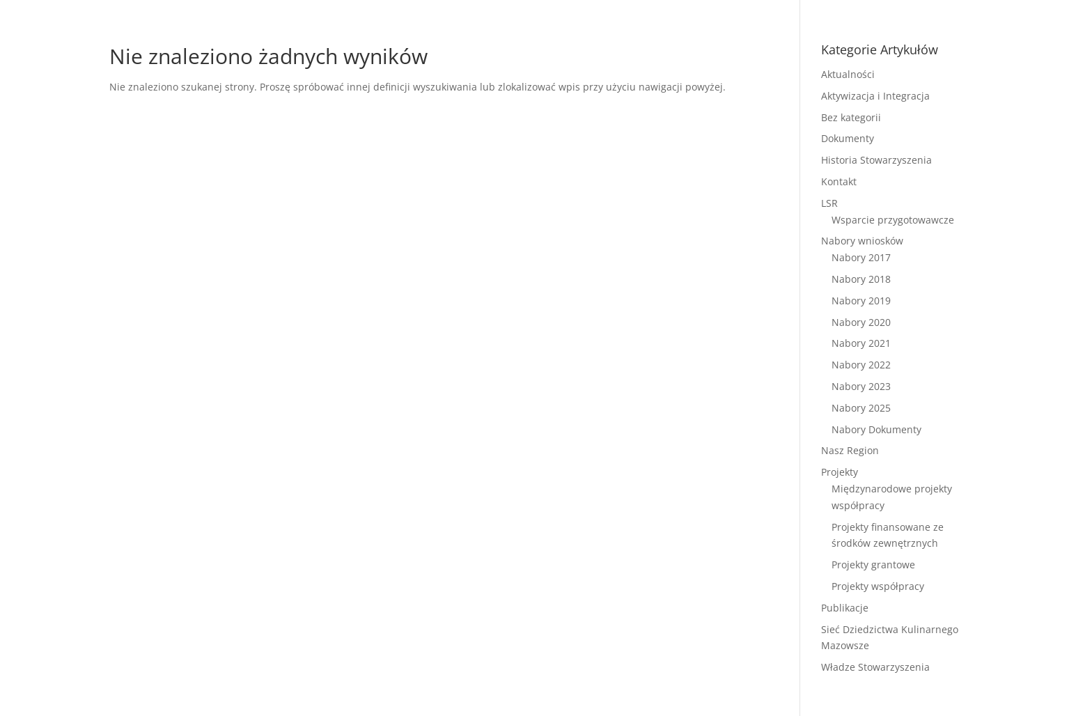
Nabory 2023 (861, 386)
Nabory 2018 (861, 279)
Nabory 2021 (861, 343)
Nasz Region (850, 450)
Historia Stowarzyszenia (876, 159)
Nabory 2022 (861, 364)
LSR (829, 203)
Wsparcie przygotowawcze (893, 219)
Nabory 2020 (861, 322)
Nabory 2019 (861, 300)
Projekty (839, 471)
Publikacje (844, 607)
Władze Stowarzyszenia (875, 667)
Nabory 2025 (861, 407)
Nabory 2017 (861, 257)
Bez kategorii (851, 117)
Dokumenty (847, 138)
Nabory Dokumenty (876, 429)
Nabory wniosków (862, 240)
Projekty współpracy (878, 586)
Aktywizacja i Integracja (875, 95)
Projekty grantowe (873, 564)
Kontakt (839, 181)
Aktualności (848, 74)
